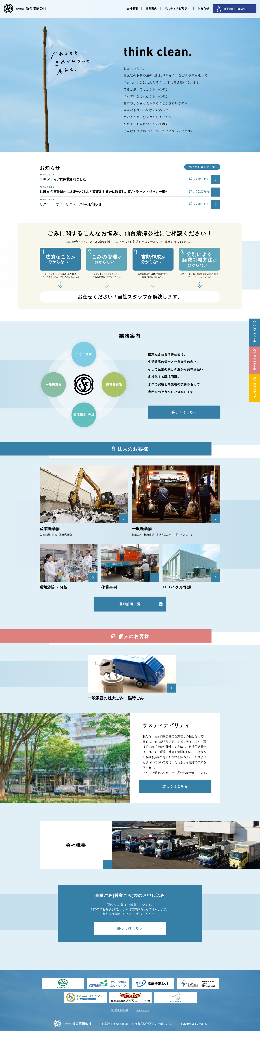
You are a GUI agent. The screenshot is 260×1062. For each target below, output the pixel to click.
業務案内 (151, 8)
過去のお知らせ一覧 (202, 167)
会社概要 (132, 8)
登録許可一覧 (130, 604)
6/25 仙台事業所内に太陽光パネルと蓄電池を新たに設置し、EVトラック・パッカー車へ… (124, 190)
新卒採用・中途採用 (231, 9)
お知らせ (203, 8)
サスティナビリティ (177, 8)
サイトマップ (142, 1042)
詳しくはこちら (184, 412)
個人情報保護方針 (119, 1042)
